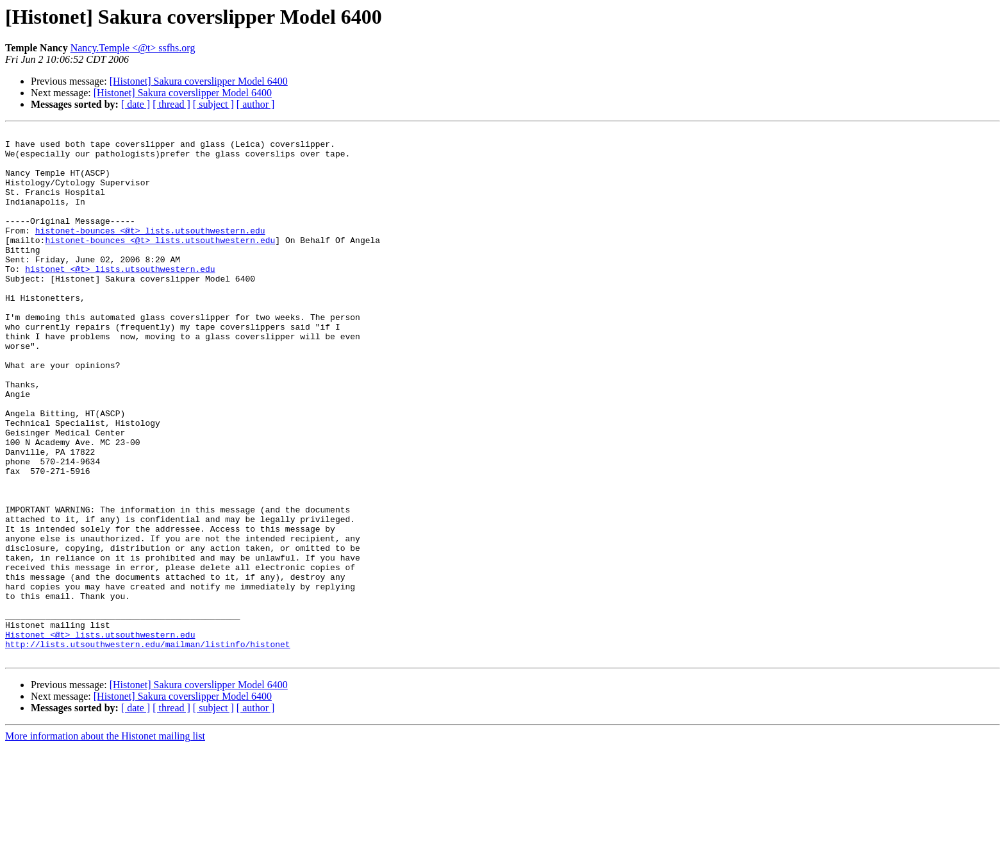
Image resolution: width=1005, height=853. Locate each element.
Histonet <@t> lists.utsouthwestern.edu (100, 736)
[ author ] (256, 104)
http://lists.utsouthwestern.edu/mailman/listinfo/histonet (147, 748)
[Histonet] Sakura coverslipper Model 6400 (199, 81)
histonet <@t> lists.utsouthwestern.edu (120, 297)
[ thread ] (171, 104)
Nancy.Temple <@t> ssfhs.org (133, 47)
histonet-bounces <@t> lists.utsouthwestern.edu (150, 251)
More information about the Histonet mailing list (105, 841)
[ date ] (135, 104)
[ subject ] (213, 104)
